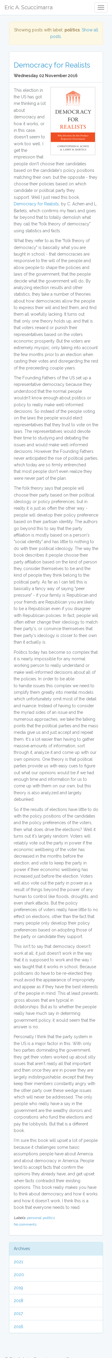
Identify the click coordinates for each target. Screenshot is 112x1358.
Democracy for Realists (52, 65)
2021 (18, 1261)
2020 (19, 1274)
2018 (18, 1300)
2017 (18, 1313)
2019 (18, 1287)
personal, (35, 1218)
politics (49, 1218)
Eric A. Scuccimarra (28, 7)
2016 (18, 1326)
